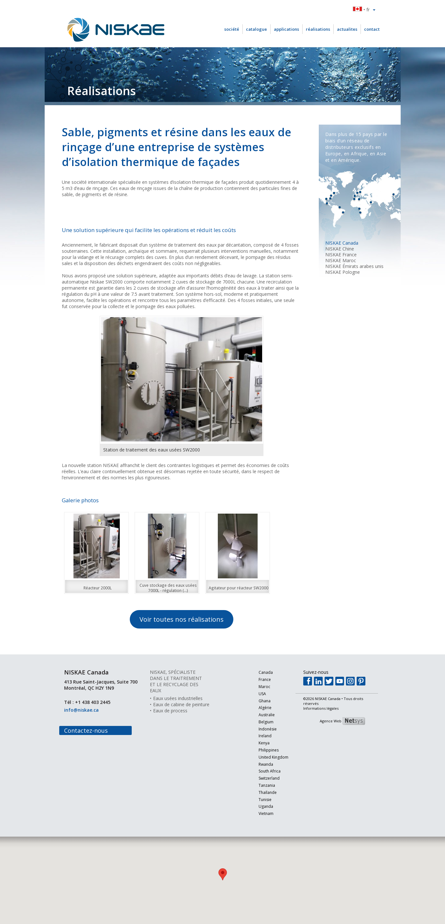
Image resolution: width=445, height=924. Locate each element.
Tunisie (259, 800)
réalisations (318, 29)
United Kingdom (267, 757)
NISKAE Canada (341, 243)
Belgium (260, 722)
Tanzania (261, 785)
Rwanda (260, 764)
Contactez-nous (86, 730)
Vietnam (260, 814)
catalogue (256, 29)
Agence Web (330, 720)
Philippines (263, 750)
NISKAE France (341, 254)
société (231, 29)
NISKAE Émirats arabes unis (354, 266)
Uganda (260, 806)
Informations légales (321, 708)
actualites (347, 29)
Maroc (258, 687)
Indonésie (262, 729)
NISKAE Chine (339, 249)
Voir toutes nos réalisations (181, 619)
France (259, 680)
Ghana (259, 701)
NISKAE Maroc (340, 260)
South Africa (264, 771)
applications (286, 29)
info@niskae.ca (81, 710)
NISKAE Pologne (342, 272)
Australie (261, 715)
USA (256, 694)
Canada (260, 672)
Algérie (259, 708)
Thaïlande (262, 793)
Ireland (259, 736)
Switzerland (263, 778)
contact (372, 29)
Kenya (258, 743)
